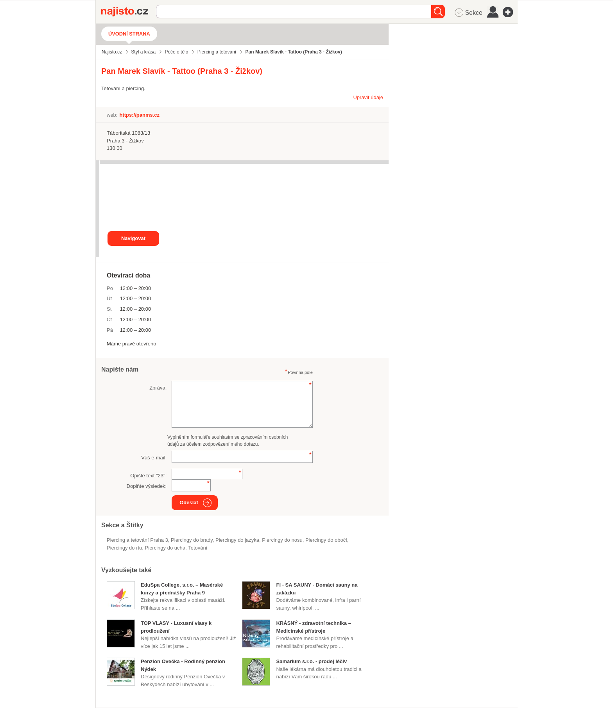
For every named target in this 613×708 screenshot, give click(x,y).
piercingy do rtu (124, 548)
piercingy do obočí (326, 540)
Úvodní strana (129, 34)
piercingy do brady (192, 540)
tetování (197, 548)
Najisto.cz (128, 12)
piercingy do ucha (165, 548)
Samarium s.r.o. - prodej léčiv (311, 661)
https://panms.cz (139, 115)
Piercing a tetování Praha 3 (137, 540)
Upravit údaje (368, 97)
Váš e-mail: (154, 458)
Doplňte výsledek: (147, 486)
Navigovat (133, 238)
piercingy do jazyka (237, 540)
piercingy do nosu (282, 540)
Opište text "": (148, 476)
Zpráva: (158, 388)
